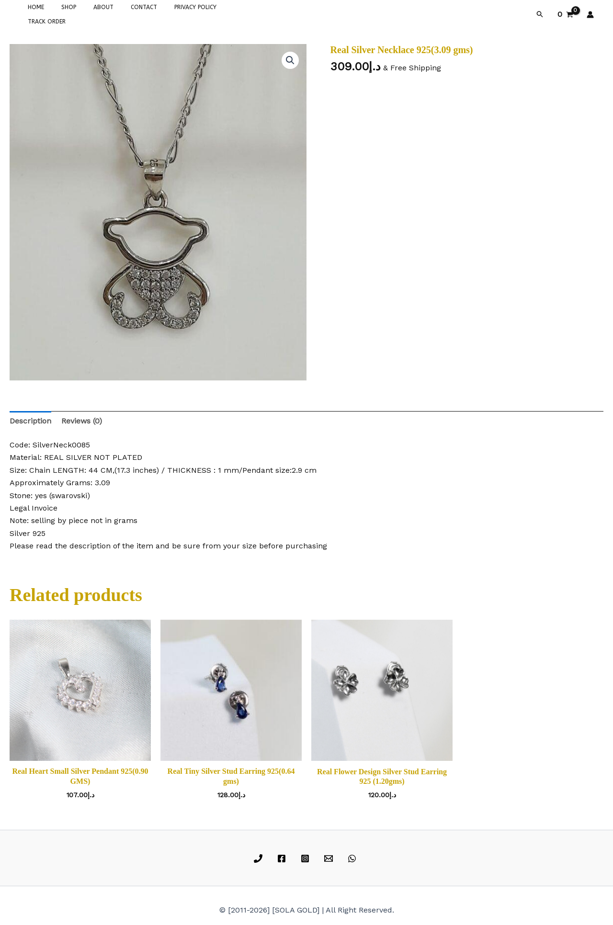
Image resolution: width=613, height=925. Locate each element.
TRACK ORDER (221, 13)
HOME (33, 13)
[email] (330, 856)
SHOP (60, 13)
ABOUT (89, 13)
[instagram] (307, 856)
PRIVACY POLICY (169, 13)
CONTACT (124, 13)
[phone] (260, 856)
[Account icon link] (590, 13)
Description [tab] (30, 418)
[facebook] (283, 856)
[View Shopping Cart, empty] (565, 13)
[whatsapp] (353, 856)
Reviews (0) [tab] (81, 418)
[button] (540, 13)
